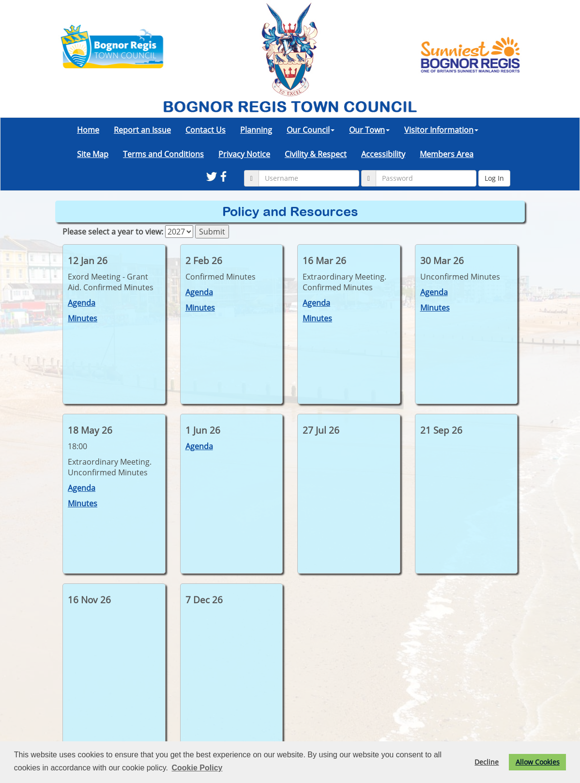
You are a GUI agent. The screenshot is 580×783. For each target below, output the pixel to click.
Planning (256, 130)
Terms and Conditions (163, 154)
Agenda (81, 303)
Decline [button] (486, 762)
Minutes (82, 318)
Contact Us (205, 130)
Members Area (446, 154)
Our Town (369, 130)
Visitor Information (441, 130)
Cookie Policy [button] (197, 768)
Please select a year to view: (112, 231)
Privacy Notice (244, 154)
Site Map (92, 154)
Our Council (311, 130)
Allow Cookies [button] (538, 762)
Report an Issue (142, 130)
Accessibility (383, 154)
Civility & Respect (316, 154)
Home (88, 130)
